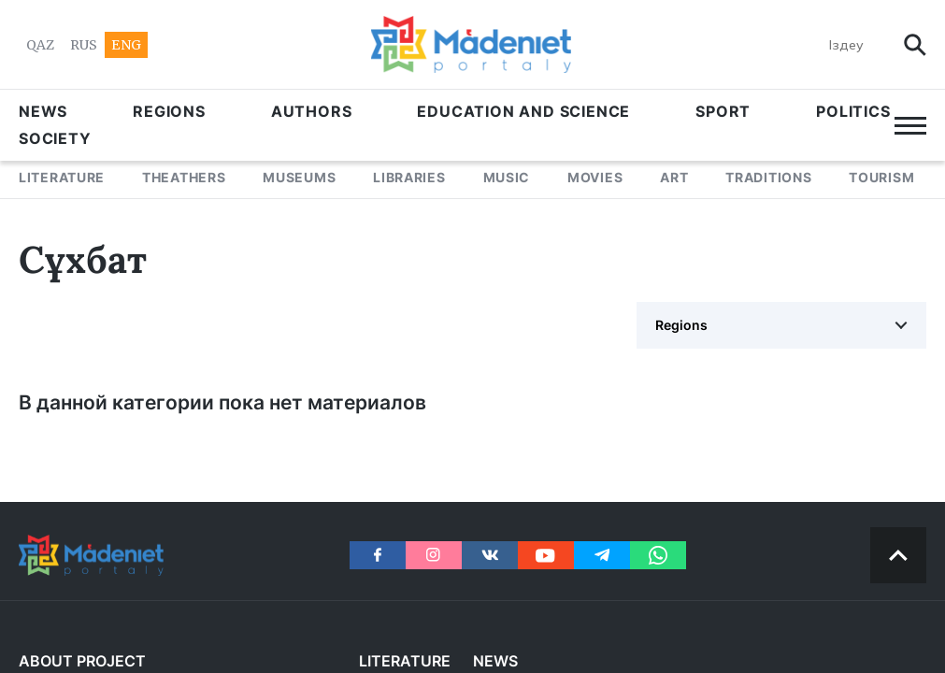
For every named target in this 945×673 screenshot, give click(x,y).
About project (82, 661)
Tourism (881, 177)
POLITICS (853, 111)
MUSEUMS (299, 177)
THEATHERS (183, 177)
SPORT (723, 111)
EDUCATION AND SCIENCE (523, 111)
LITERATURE (62, 177)
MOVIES (595, 177)
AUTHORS (311, 111)
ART (674, 177)
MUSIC (507, 177)
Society (55, 138)
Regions (169, 111)
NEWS (43, 111)
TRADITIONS (768, 177)
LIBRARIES (409, 177)
